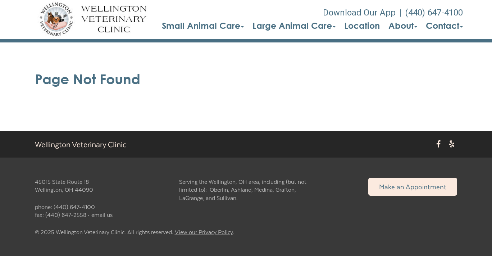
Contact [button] (444, 26)
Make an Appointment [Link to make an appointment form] (412, 186)
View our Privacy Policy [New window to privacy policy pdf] (204, 232)
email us (102, 214)
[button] (95, 19)
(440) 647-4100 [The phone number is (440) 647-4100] (434, 13)
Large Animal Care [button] (294, 26)
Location (362, 26)
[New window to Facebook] (438, 144)
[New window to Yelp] (451, 144)
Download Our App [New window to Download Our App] (359, 13)
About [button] (402, 26)
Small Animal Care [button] (203, 26)
